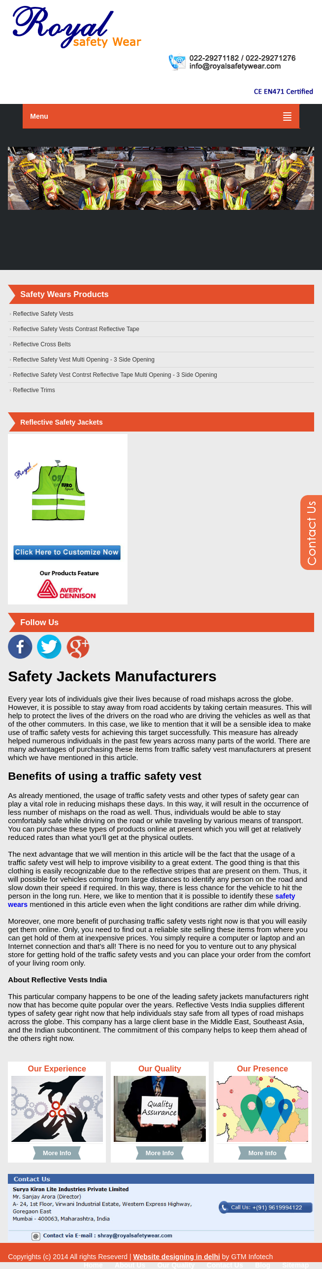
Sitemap (295, 1265)
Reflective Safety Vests (43, 313)
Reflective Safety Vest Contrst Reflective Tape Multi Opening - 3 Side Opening (115, 374)
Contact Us (225, 1265)
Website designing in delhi (176, 1257)
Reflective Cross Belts (41, 344)
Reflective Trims (34, 390)
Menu (39, 116)
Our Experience (57, 1069)
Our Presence (262, 1069)
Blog (262, 1265)
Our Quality (159, 1069)
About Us (130, 1265)
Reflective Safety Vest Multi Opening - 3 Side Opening (84, 359)
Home (93, 1265)
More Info (57, 1153)
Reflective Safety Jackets (61, 422)
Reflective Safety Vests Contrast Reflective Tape (76, 329)
